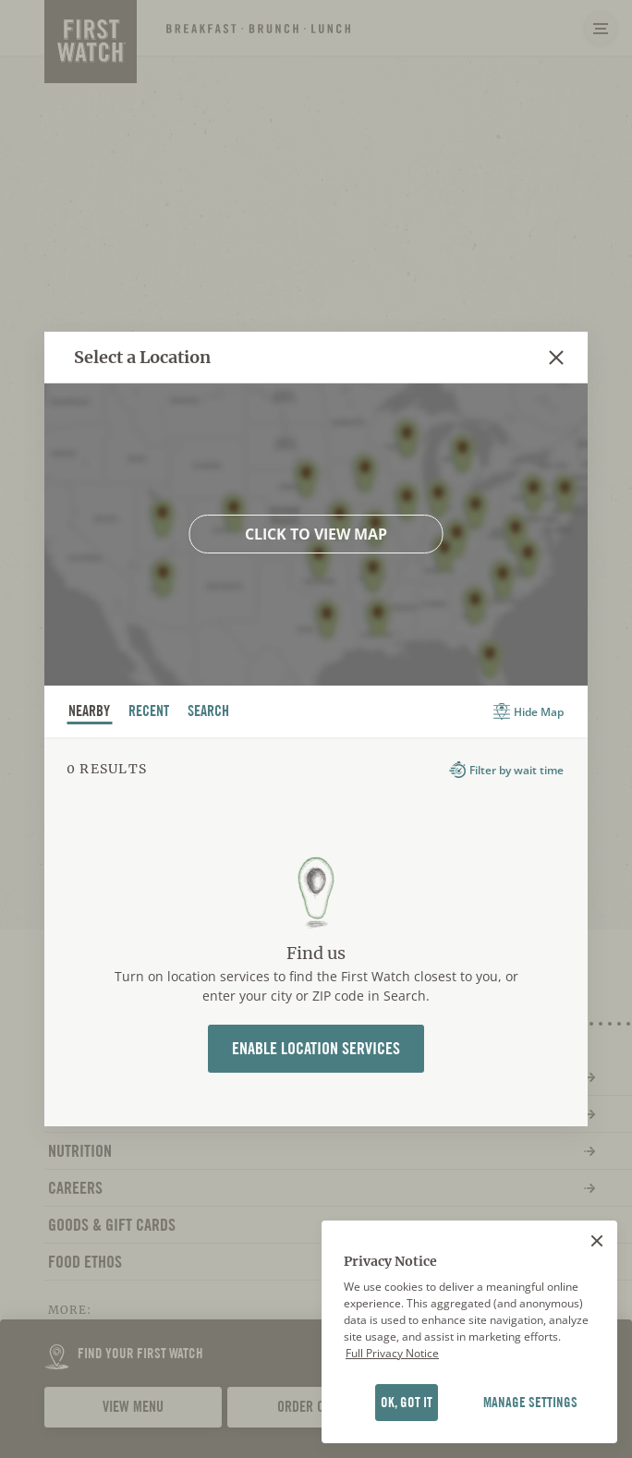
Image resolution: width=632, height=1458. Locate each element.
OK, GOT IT (406, 1402)
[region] (469, 1332)
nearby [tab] (89, 713)
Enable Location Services (316, 1048)
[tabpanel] (316, 931)
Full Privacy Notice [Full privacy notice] (392, 1353)
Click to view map (316, 534)
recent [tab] (149, 713)
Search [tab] (209, 713)
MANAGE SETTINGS (530, 1402)
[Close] (596, 1240)
